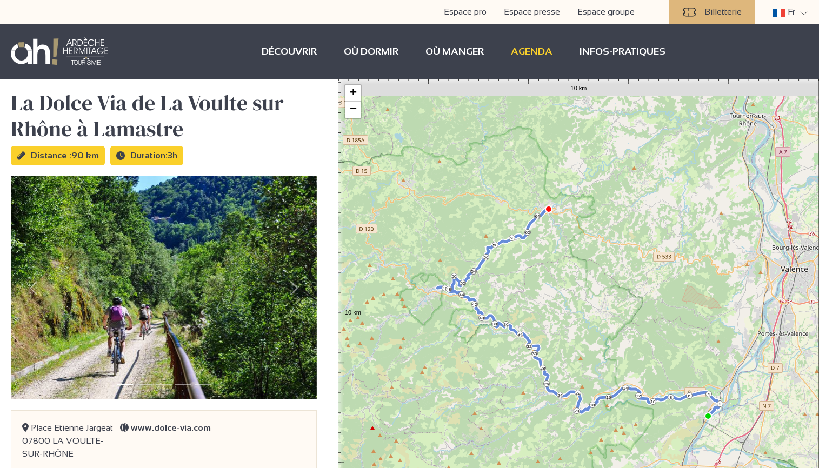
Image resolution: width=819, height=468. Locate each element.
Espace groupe (606, 11)
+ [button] (353, 93)
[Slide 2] (144, 384)
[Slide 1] (125, 384)
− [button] (353, 110)
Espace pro (465, 11)
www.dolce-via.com (165, 427)
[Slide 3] (164, 384)
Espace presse (532, 11)
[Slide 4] (183, 384)
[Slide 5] (203, 384)
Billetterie (712, 11)
